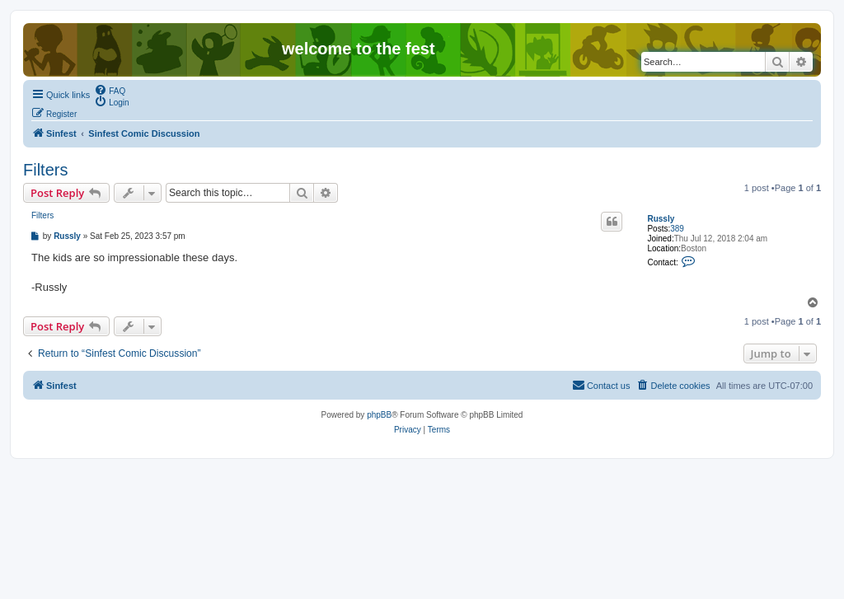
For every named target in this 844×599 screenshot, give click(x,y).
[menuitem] (109, 90)
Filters (45, 170)
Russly (660, 218)
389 (677, 228)
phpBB (379, 414)
